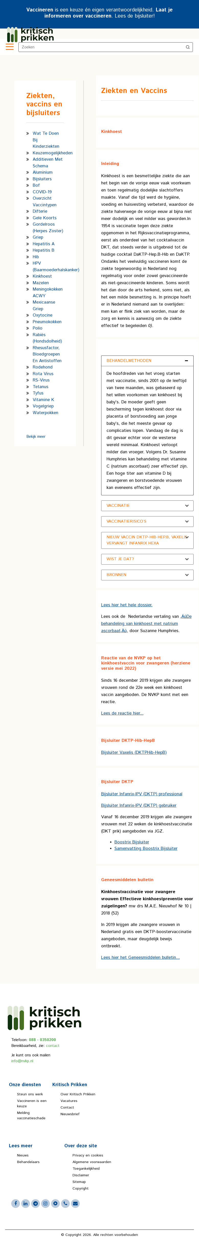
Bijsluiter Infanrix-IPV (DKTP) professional (141, 794)
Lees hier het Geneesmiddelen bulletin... (140, 957)
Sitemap (79, 1181)
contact (53, 1045)
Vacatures (69, 1100)
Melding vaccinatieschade (31, 1115)
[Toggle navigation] (9, 47)
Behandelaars (28, 1162)
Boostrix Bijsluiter (131, 842)
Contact (67, 1107)
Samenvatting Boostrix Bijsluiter (146, 848)
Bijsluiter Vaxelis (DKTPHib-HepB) (134, 752)
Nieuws (23, 1155)
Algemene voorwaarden (92, 1162)
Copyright (81, 1188)
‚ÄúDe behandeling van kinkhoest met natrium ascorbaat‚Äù (146, 623)
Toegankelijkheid (86, 1168)
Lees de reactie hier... (122, 713)
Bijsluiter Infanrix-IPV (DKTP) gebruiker (139, 805)
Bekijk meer (35, 436)
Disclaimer (81, 1175)
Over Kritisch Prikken (78, 1094)
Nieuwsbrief (70, 1114)
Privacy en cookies (88, 1155)
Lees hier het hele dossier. (127, 605)
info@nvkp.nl (22, 1061)
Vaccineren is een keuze (31, 1103)
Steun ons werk (30, 1094)
